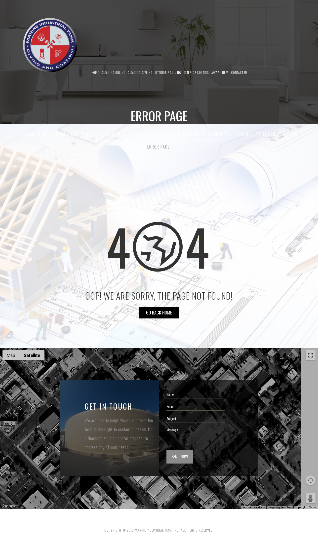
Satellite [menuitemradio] (32, 355)
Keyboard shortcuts (254, 507)
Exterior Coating (196, 72)
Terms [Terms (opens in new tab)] (313, 507)
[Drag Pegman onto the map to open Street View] (311, 498)
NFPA (225, 72)
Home (95, 72)
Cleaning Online (113, 72)
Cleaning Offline (139, 72)
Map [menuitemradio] (11, 355)
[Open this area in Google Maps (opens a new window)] (9, 506)
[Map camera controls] (311, 480)
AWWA (215, 72)
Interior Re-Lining (168, 72)
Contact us (239, 72)
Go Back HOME (159, 312)
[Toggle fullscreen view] (311, 355)
